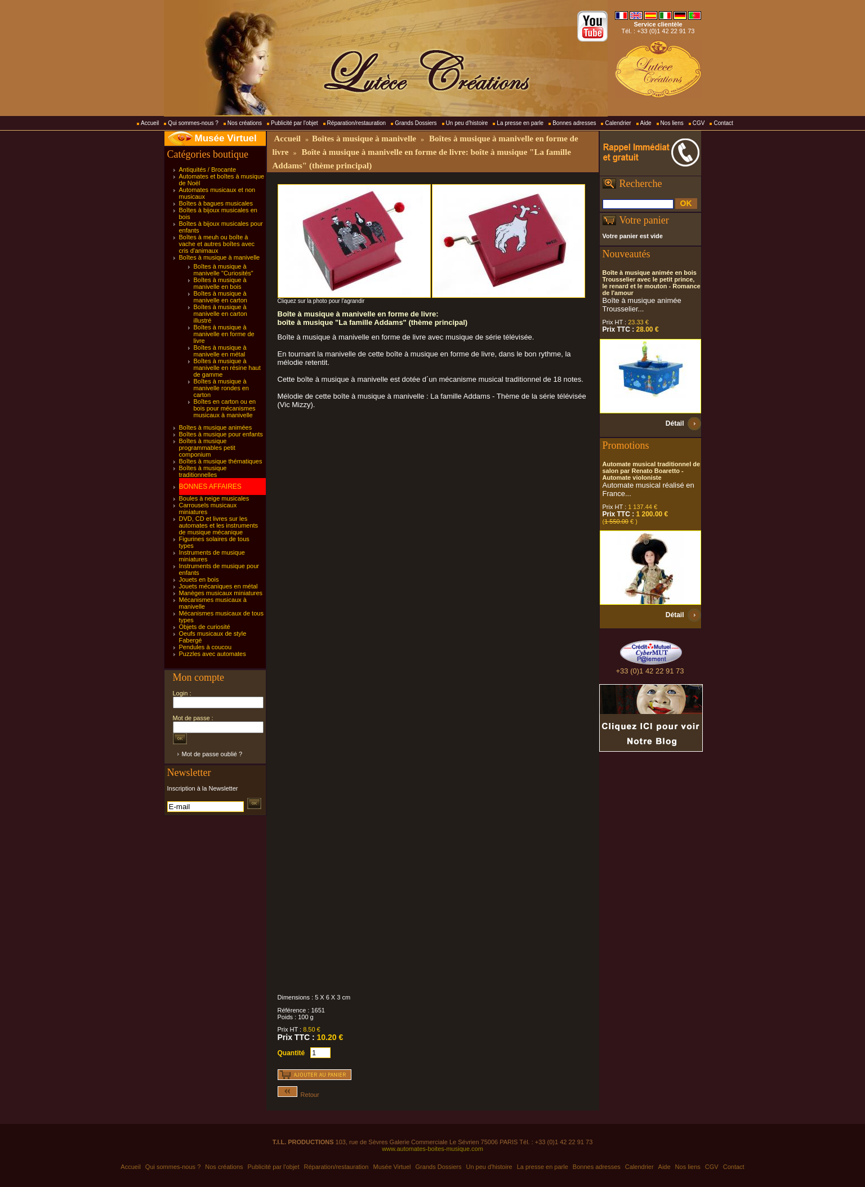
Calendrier (618, 123)
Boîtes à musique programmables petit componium (207, 448)
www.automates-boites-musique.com (432, 1148)
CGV (699, 123)
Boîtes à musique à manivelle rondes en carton (221, 388)
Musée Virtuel (226, 138)
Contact (723, 123)
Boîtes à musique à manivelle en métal (220, 351)
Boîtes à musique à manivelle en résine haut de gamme (227, 368)
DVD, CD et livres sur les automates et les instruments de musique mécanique (218, 525)
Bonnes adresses (574, 123)
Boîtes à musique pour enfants (221, 434)
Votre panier (644, 220)
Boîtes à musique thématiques (220, 461)
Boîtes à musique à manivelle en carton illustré (220, 314)
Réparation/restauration (356, 123)
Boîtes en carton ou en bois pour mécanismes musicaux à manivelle (225, 408)
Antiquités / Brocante (208, 169)
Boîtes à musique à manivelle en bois (220, 283)
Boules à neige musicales (214, 498)
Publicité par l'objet (294, 123)
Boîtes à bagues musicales (216, 203)
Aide (646, 123)
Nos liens (672, 123)
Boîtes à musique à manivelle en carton (220, 297)
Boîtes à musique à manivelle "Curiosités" (223, 269)
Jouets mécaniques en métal (218, 586)
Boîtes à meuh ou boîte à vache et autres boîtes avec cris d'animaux (217, 244)
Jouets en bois (199, 579)
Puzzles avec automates (212, 653)
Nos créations (245, 123)
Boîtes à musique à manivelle (219, 257)
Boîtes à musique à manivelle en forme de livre (224, 334)
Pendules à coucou (205, 647)
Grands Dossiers (415, 123)
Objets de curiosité (204, 626)
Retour (298, 1094)
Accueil (150, 123)
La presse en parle (520, 123)
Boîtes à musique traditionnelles (203, 471)
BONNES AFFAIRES (210, 486)
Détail (675, 423)
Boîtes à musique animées (215, 427)
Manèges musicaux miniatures (221, 593)
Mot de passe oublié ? (212, 754)
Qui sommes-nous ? (193, 123)
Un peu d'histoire (467, 123)
